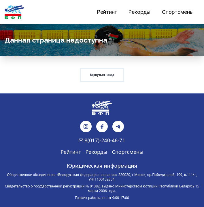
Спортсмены (127, 151)
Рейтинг (71, 151)
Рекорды (96, 151)
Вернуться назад (102, 75)
